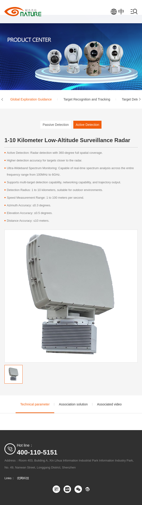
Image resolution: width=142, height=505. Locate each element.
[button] (2, 99)
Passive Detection (56, 125)
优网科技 (23, 478)
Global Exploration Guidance (31, 99)
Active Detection (87, 125)
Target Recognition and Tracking (86, 99)
